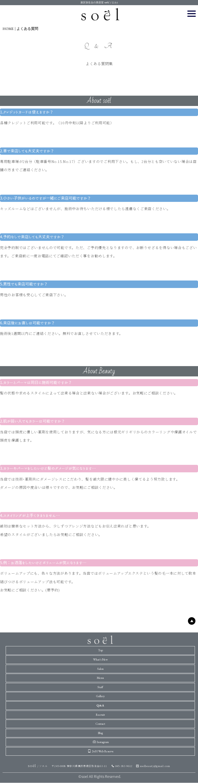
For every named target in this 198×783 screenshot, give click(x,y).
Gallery (100, 696)
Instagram (101, 742)
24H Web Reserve (101, 751)
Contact (100, 724)
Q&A (100, 705)
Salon (100, 669)
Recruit (100, 715)
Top (100, 650)
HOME (8, 28)
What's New (100, 659)
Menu (100, 678)
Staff (100, 687)
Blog (100, 733)
